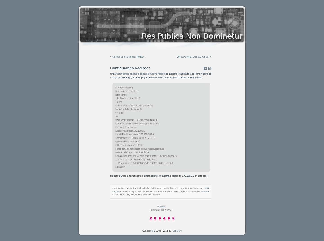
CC (153, 231)
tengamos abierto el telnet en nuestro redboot (142, 74)
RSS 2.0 (205, 191)
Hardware (116, 191)
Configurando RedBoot (130, 68)
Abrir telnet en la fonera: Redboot (128, 57)
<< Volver (161, 207)
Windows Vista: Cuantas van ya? (193, 57)
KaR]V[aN (177, 231)
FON (206, 188)
